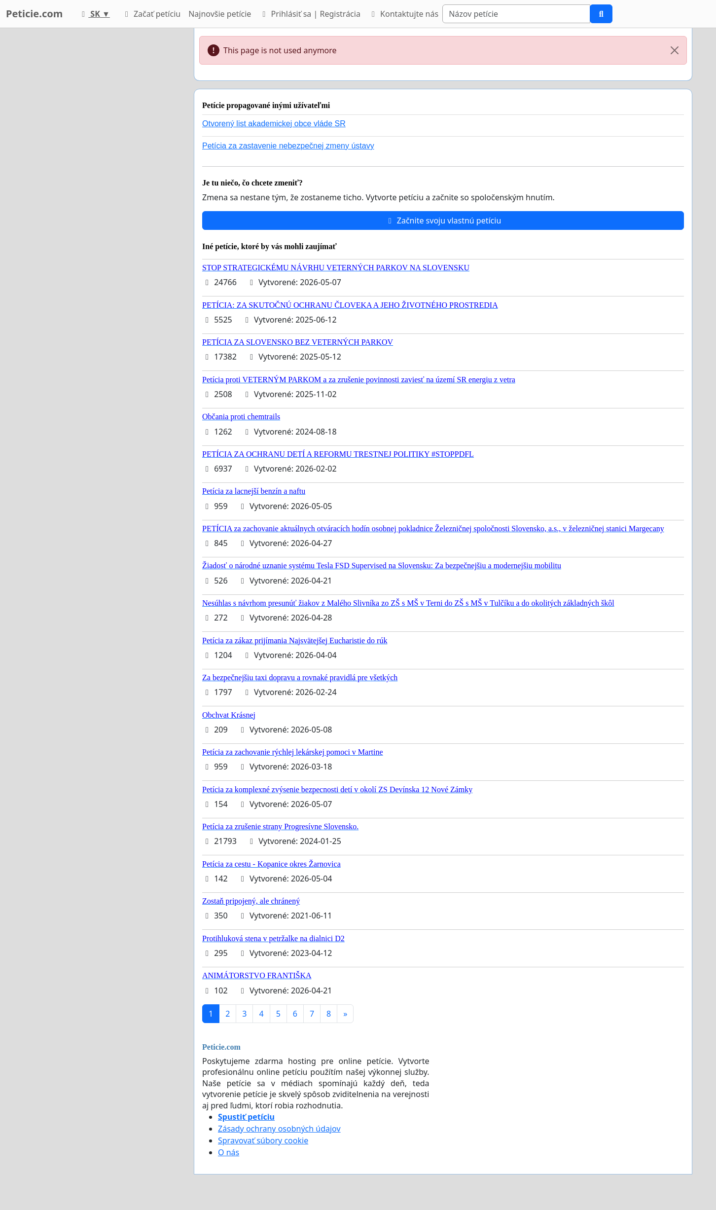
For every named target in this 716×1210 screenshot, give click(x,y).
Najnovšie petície (219, 13)
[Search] (516, 13)
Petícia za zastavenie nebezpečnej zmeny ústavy (288, 146)
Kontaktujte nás (403, 13)
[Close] (674, 50)
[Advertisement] (98, 176)
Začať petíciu (151, 13)
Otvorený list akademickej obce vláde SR (274, 123)
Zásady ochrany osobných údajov (279, 1128)
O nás (228, 1152)
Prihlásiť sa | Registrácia (309, 13)
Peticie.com (34, 13)
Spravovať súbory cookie (263, 1140)
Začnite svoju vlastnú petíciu (443, 220)
